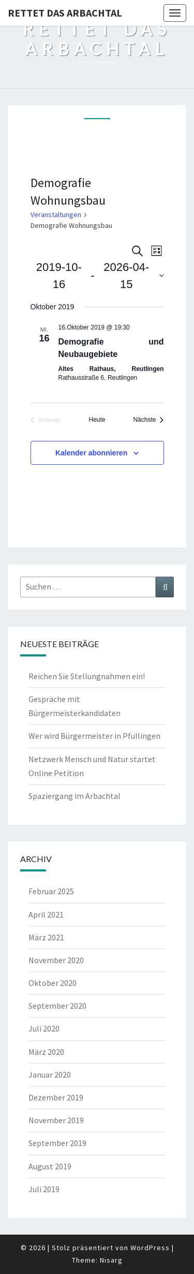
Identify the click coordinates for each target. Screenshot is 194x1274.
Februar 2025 (51, 891)
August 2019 (49, 1166)
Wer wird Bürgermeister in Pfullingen (94, 736)
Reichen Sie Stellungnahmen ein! (86, 676)
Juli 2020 (43, 1028)
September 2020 (57, 1005)
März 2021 (46, 937)
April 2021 (46, 914)
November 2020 (56, 960)
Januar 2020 (49, 1074)
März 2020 (46, 1052)
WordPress (150, 1247)
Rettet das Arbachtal (65, 12)
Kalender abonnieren (91, 453)
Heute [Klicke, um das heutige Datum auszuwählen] (96, 419)
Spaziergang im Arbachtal (74, 796)
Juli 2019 (43, 1189)
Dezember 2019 (55, 1097)
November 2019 (56, 1120)
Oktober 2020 (52, 983)
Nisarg (111, 1260)
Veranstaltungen (56, 214)
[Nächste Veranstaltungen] (148, 420)
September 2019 (57, 1143)
